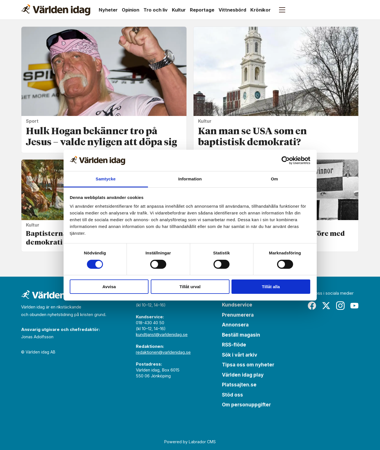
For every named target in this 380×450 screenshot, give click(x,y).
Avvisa (109, 286)
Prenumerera (238, 315)
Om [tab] (274, 178)
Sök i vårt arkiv (239, 355)
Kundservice (237, 305)
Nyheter (108, 10)
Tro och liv (155, 10)
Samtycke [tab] (106, 178)
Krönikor (260, 10)
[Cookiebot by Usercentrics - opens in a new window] (285, 160)
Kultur (179, 10)
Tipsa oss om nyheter (248, 365)
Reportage (202, 10)
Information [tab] (190, 178)
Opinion (130, 10)
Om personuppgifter (246, 405)
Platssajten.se (239, 385)
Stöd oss (232, 395)
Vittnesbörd (232, 10)
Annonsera (235, 325)
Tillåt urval (190, 286)
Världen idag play (243, 375)
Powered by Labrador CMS (190, 441)
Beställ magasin (241, 335)
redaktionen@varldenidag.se (163, 352)
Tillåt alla (271, 286)
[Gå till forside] (55, 10)
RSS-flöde (234, 345)
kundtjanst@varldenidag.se (162, 334)
